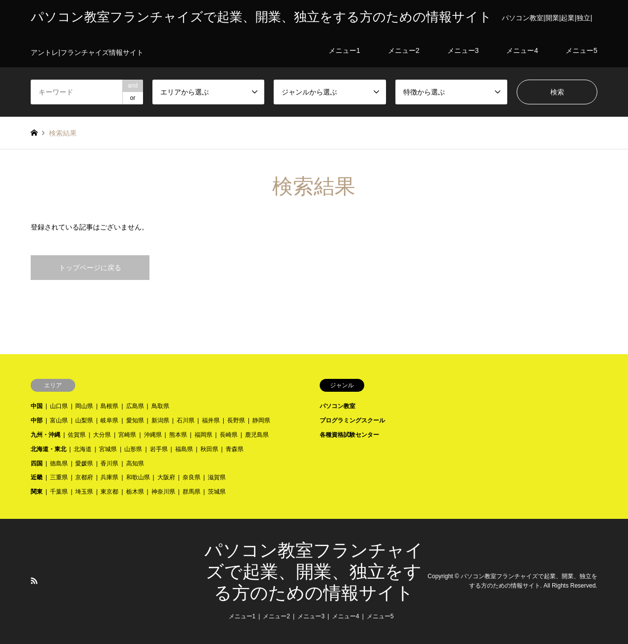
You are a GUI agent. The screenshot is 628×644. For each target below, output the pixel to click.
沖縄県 (153, 434)
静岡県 (261, 420)
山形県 (133, 449)
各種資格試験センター (349, 434)
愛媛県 (84, 463)
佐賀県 (77, 434)
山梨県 (84, 420)
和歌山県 (138, 477)
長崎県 (229, 434)
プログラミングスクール (352, 420)
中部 (37, 420)
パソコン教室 (337, 406)
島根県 (109, 406)
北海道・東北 (48, 449)
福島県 (184, 449)
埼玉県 (84, 491)
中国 (37, 406)
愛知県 (135, 420)
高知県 (135, 463)
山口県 (59, 406)
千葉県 (59, 491)
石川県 (185, 420)
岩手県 (159, 449)
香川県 (109, 463)
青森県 (234, 449)
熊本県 (178, 434)
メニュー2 (276, 616)
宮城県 (108, 449)
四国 (37, 463)
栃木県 (135, 491)
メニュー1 (242, 616)
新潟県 (160, 420)
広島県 (135, 406)
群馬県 (191, 491)
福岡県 (203, 434)
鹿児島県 (257, 434)
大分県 (102, 434)
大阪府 (166, 477)
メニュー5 (380, 616)
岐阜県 (109, 420)
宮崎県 (127, 434)
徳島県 (59, 463)
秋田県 (209, 449)
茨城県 (217, 491)
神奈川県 (163, 491)
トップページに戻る (90, 268)
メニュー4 (345, 616)
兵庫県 (109, 477)
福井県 (211, 420)
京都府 (84, 477)
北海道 (83, 449)
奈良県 (191, 477)
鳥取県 (160, 406)
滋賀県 (217, 477)
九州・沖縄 (45, 434)
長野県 (236, 420)
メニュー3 (311, 616)
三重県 (59, 477)
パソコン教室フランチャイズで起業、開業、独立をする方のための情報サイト (313, 572)
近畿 (37, 477)
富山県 (59, 420)
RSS (34, 580)
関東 (37, 491)
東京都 (109, 491)
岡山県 (84, 406)
